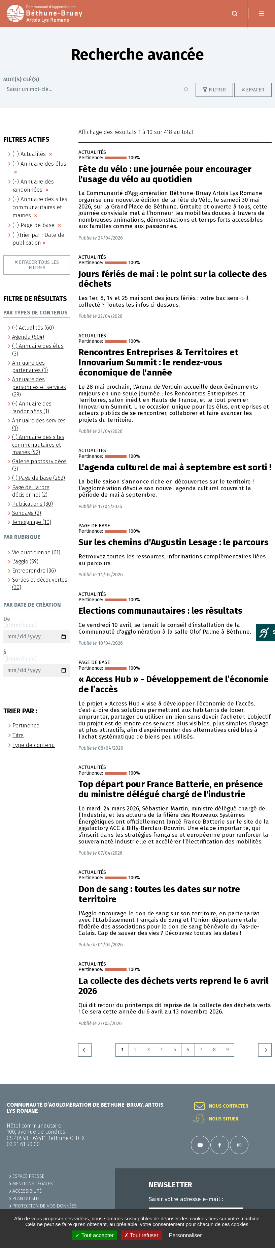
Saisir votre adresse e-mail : (186, 1199)
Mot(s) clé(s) (21, 80)
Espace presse (28, 1176)
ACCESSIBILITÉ (27, 1191)
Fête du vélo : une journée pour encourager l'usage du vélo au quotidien (164, 174)
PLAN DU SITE (26, 1198)
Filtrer (217, 90)
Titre (18, 735)
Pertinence (25, 725)
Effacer (255, 90)
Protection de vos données (44, 1206)
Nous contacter (228, 1106)
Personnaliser (185, 1235)
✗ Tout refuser (141, 1235)
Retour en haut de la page (261, 1084)
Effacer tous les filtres (39, 265)
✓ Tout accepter (94, 1235)
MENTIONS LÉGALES (32, 1184)
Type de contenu (33, 745)
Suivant (265, 1050)
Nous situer (224, 1119)
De (36, 629)
